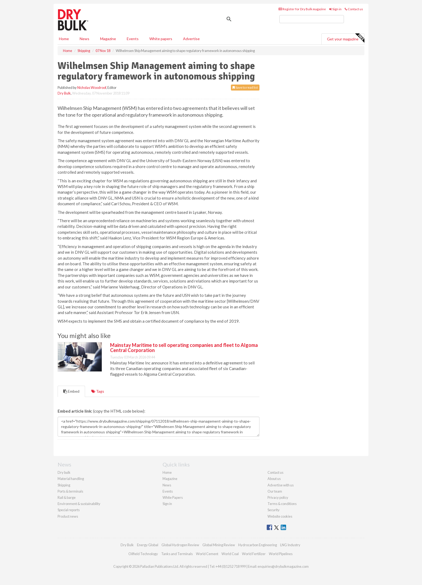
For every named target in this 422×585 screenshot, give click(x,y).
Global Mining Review (218, 545)
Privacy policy (278, 497)
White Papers (173, 497)
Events (133, 38)
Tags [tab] (97, 391)
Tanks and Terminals (177, 554)
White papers (160, 38)
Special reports (69, 510)
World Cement (207, 554)
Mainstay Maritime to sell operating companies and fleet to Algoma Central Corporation (184, 347)
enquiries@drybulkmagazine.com (283, 566)
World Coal (230, 554)
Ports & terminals (70, 491)
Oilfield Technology (143, 554)
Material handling (71, 478)
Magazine (108, 38)
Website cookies (280, 516)
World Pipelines (281, 554)
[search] (311, 19)
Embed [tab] (71, 391)
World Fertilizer (254, 554)
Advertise (191, 38)
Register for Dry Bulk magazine (302, 9)
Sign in (335, 9)
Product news (68, 516)
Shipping (64, 485)
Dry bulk (64, 472)
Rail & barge (67, 497)
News (167, 485)
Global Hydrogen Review (180, 545)
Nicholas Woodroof (91, 87)
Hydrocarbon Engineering (257, 545)
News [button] (84, 38)
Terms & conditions (282, 504)
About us (274, 478)
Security (274, 510)
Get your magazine (345, 38)
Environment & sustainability (79, 504)
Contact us (354, 9)
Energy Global (147, 545)
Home (64, 38)
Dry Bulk (64, 93)
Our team (275, 491)
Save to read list (245, 87)
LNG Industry (290, 545)
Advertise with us (281, 485)
